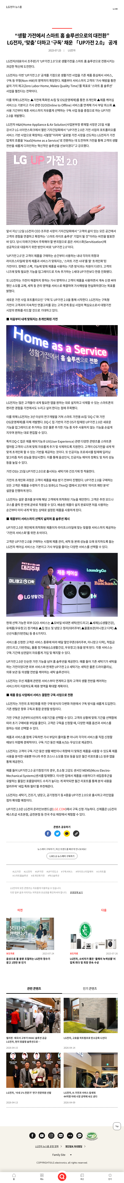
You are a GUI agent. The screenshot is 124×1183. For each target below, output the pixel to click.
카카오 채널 (79, 1135)
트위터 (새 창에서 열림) (57, 833)
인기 (110, 1179)
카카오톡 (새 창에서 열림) (67, 833)
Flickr (70, 1135)
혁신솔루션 (54, 875)
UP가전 (39, 871)
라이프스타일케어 (85, 871)
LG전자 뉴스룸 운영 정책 (46, 1146)
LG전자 (28, 871)
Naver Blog (61, 1135)
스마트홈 (102, 871)
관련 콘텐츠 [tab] (39, 988)
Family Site (61, 1154)
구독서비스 (67, 871)
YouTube (42, 1135)
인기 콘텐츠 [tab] (90, 988)
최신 (82, 1179)
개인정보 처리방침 (73, 1146)
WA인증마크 (92, 1136)
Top (117, 1126)
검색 (62, 1177)
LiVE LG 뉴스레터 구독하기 (62, 856)
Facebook (32, 1135)
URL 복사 (76, 833)
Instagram (51, 1135)
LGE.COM (59, 809)
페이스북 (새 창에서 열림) (48, 833)
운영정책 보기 (76, 892)
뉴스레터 (115, 9)
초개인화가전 (38, 875)
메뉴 (42, 1179)
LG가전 (17, 871)
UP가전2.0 (53, 871)
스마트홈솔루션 (21, 875)
